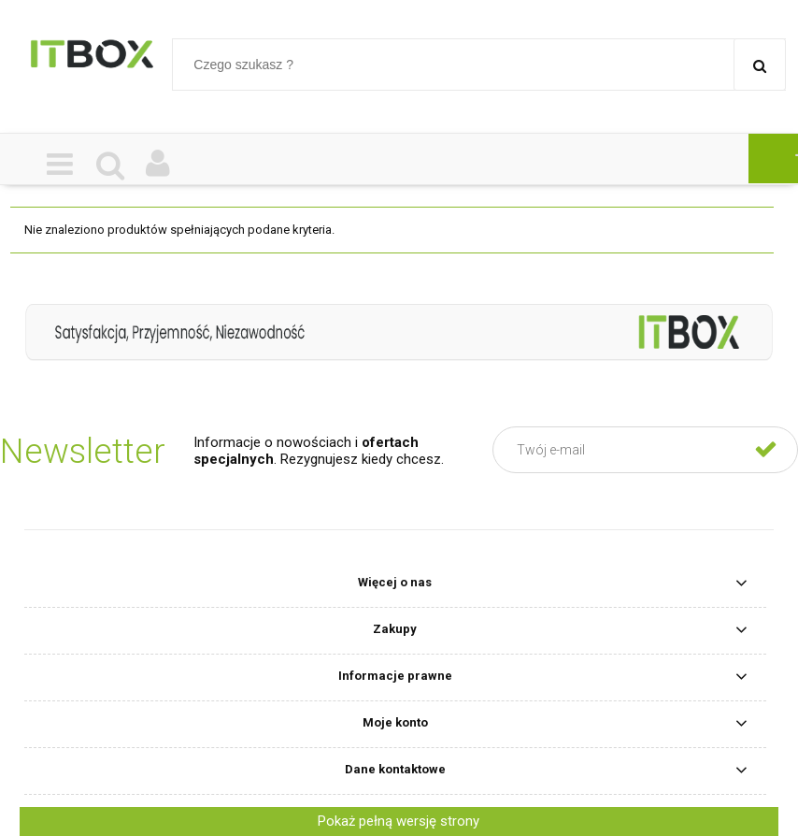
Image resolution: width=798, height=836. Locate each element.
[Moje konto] (158, 165)
